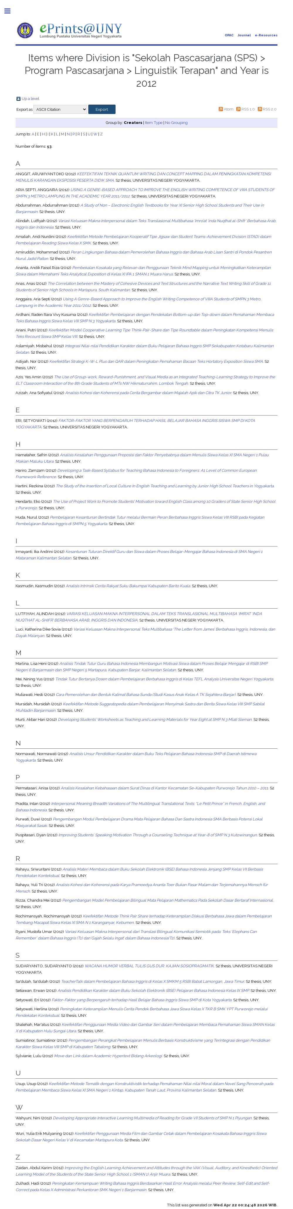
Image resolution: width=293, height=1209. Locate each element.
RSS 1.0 (248, 109)
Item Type (153, 122)
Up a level (30, 98)
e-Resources (266, 35)
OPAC (229, 35)
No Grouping (176, 122)
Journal (244, 35)
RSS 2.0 (270, 109)
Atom (228, 109)
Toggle (10, 11)
